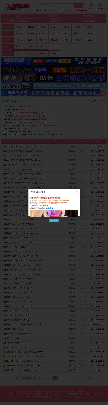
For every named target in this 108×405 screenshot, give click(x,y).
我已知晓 (54, 221)
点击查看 (44, 206)
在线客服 (49, 208)
